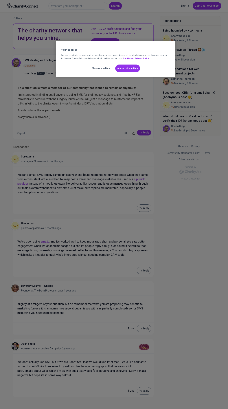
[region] (115, 59)
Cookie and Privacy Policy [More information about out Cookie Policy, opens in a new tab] (136, 58)
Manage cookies (101, 68)
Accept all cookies (127, 68)
